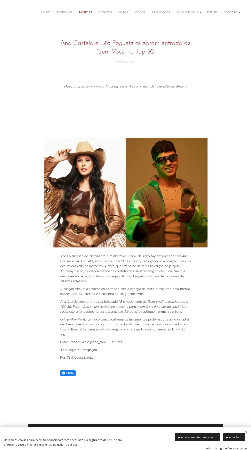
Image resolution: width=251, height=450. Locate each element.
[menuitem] (175, 13)
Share (68, 373)
